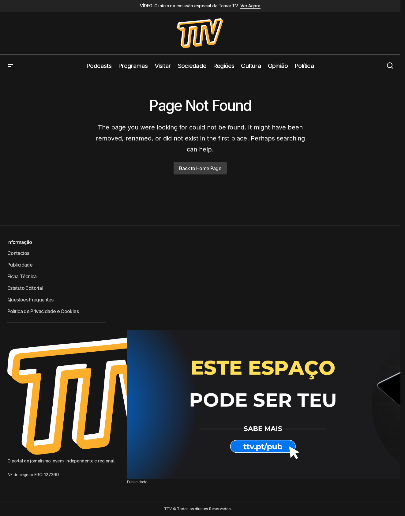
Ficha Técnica (22, 276)
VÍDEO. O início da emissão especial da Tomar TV (189, 5)
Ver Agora (250, 5)
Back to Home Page (200, 168)
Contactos (18, 253)
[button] (10, 66)
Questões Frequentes (30, 300)
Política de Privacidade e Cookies (43, 311)
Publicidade (19, 265)
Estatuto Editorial (25, 288)
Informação (19, 242)
